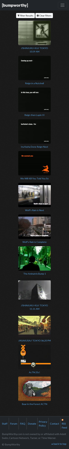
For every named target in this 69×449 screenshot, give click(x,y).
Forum (13, 423)
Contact (54, 423)
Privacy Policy (43, 423)
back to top (58, 443)
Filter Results (25, 15)
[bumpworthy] (15, 5)
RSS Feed (64, 424)
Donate (32, 423)
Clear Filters (44, 15)
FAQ (22, 423)
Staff (4, 423)
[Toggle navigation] (62, 5)
